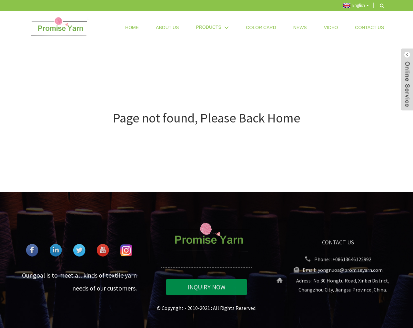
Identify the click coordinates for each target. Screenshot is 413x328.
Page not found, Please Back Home (206, 118)
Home (132, 27)
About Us (167, 27)
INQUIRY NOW (207, 287)
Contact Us (369, 27)
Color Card (261, 27)
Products (212, 27)
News (300, 27)
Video (331, 27)
